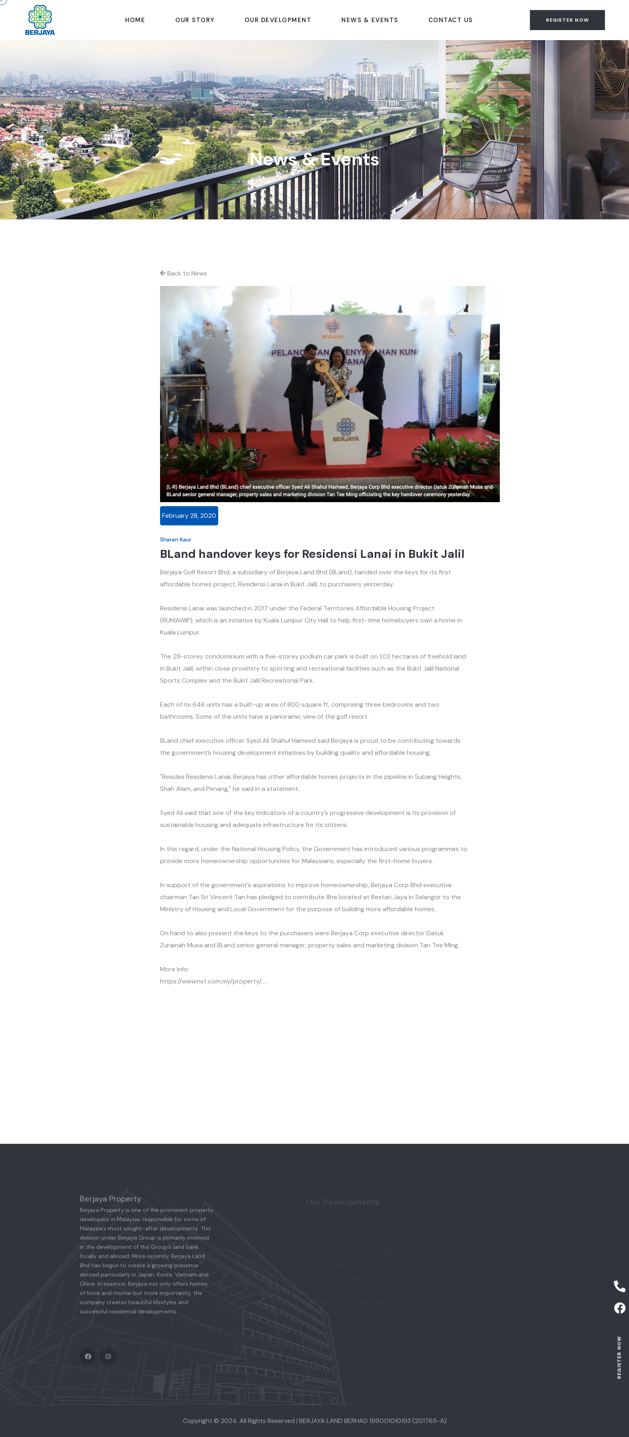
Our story (195, 20)
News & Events (369, 20)
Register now (619, 1357)
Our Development (278, 20)
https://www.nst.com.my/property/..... (213, 981)
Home (135, 20)
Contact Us (450, 20)
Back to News (183, 273)
